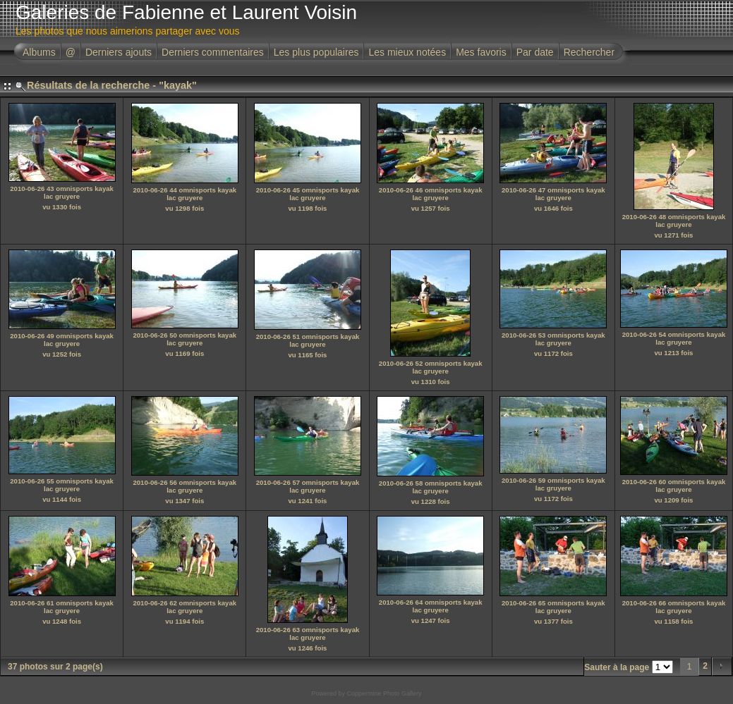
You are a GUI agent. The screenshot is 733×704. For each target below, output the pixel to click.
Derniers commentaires (213, 52)
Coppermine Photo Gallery (383, 693)
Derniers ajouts (118, 52)
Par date (535, 52)
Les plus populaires (316, 52)
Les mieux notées (407, 52)
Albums (39, 52)
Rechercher (589, 52)
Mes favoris (481, 52)
